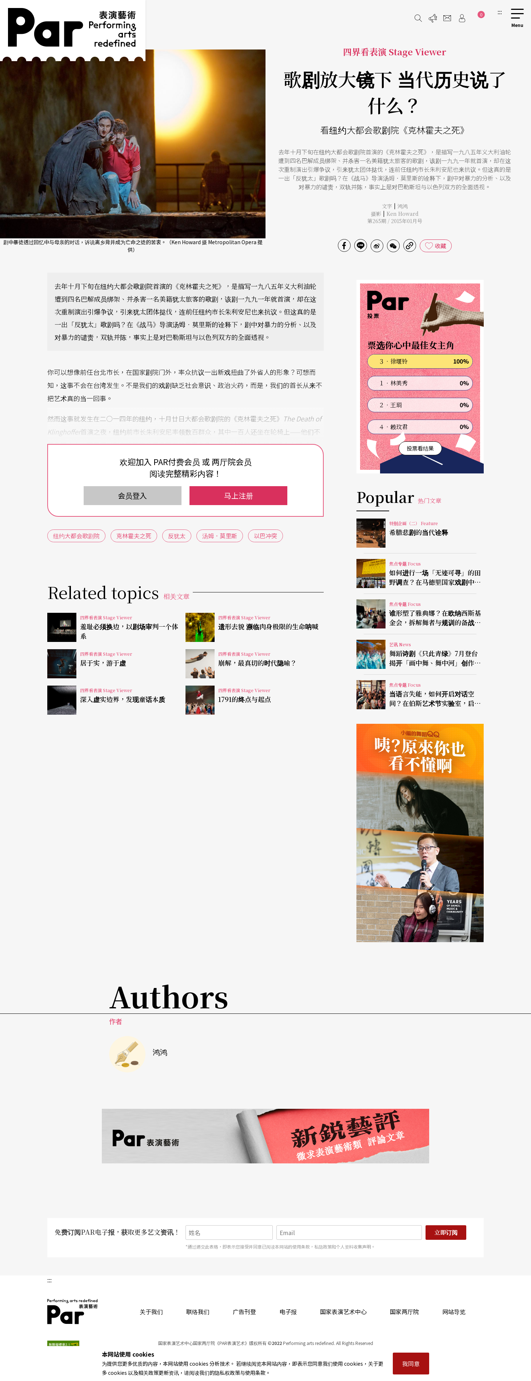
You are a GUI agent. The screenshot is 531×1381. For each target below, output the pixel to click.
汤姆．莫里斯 (219, 535)
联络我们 (197, 1311)
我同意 (411, 1363)
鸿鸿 (403, 206)
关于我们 (151, 1311)
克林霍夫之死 (133, 535)
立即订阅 (446, 1232)
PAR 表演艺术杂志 (72, 1311)
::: (500, 11)
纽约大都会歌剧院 (76, 535)
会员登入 (132, 495)
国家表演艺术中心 (343, 1311)
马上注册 (238, 495)
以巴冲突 (265, 535)
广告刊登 (244, 1311)
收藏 (440, 245)
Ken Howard (403, 213)
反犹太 (176, 535)
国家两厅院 (404, 1311)
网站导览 (454, 1311)
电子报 (288, 1311)
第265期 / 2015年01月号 (394, 221)
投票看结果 (420, 448)
